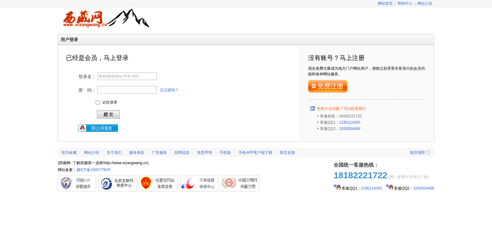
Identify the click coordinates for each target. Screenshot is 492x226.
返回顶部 (417, 152)
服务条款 (136, 152)
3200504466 (349, 128)
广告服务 (159, 152)
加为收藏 (69, 152)
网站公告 (424, 3)
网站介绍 (91, 152)
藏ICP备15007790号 (94, 170)
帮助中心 (405, 3)
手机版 (225, 152)
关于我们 (114, 152)
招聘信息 (182, 152)
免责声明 (204, 152)
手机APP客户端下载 (255, 152)
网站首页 (385, 3)
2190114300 (349, 122)
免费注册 (327, 86)
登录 (108, 114)
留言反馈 (287, 152)
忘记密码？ (169, 90)
